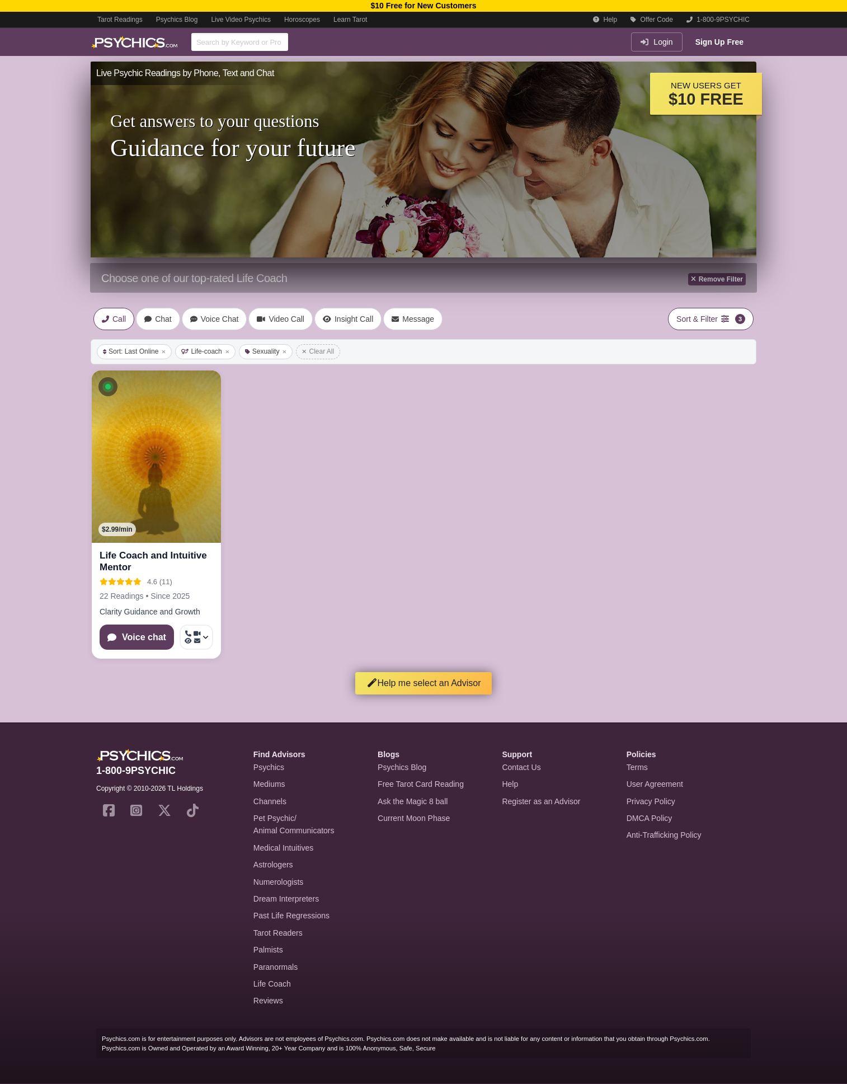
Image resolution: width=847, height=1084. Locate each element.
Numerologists (278, 881)
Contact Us (521, 767)
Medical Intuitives (283, 847)
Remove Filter (717, 279)
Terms (637, 767)
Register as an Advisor (541, 801)
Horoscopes (302, 20)
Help (605, 20)
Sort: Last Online (134, 351)
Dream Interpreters (286, 898)
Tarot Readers (278, 932)
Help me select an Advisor (423, 683)
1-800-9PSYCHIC (718, 20)
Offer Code (651, 20)
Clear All (318, 351)
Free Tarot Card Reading (421, 784)
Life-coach (205, 351)
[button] (107, 386)
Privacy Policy (651, 801)
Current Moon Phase (414, 818)
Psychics (268, 767)
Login (656, 41)
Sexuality (266, 351)
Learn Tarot (350, 20)
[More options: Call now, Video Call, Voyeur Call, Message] (196, 637)
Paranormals (275, 967)
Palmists (268, 949)
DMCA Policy (649, 818)
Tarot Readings (120, 20)
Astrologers (273, 864)
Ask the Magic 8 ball (413, 801)
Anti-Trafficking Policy (664, 834)
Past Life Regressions (291, 915)
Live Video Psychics (241, 20)
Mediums (269, 784)
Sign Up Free (719, 41)
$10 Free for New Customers (423, 5)
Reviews (268, 1000)
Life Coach (272, 983)
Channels (269, 801)
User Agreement (655, 784)
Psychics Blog (177, 20)
